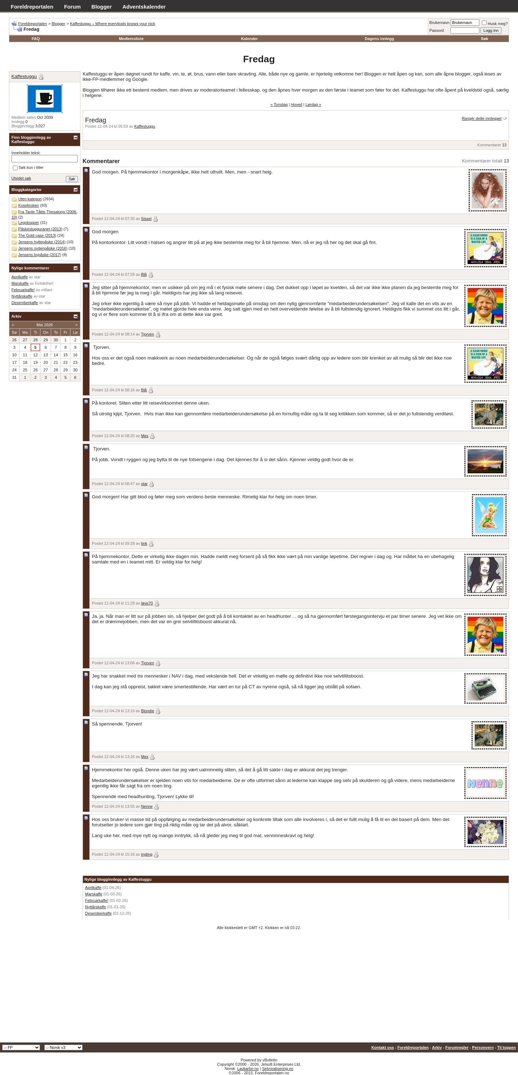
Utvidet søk (21, 178)
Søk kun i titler (28, 167)
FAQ (35, 38)
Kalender (249, 38)
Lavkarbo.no (248, 1068)
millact (46, 290)
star (144, 484)
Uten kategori (29, 199)
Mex (145, 436)
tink (144, 543)
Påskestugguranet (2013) (40, 229)
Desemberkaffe (98, 913)
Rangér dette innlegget (482, 118)
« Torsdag (279, 104)
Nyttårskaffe (95, 907)
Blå (144, 274)
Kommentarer (489, 145)
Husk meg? (495, 23)
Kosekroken (28, 205)
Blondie (147, 711)
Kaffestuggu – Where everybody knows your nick (112, 23)
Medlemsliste (131, 38)
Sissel (146, 218)
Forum (72, 7)
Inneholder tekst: (25, 153)
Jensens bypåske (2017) (39, 255)
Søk (484, 38)
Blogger (102, 7)
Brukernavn (439, 22)
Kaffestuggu (145, 126)
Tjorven (147, 334)
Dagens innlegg (379, 38)
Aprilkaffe (93, 887)
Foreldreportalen (32, 7)
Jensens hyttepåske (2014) (41, 242)
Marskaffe (93, 894)
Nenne (147, 806)
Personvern (483, 1047)
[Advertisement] (259, 989)
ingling (147, 854)
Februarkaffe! (96, 900)
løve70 (147, 603)
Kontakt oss (382, 1047)
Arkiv (437, 1047)
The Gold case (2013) (37, 235)
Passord (436, 30)
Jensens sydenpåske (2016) (43, 248)
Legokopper (28, 222)
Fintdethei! (44, 283)
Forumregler (457, 1047)
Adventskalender (144, 7)
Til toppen (506, 1047)
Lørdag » (313, 104)
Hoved (296, 104)
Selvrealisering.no (277, 1068)
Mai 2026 (44, 325)
